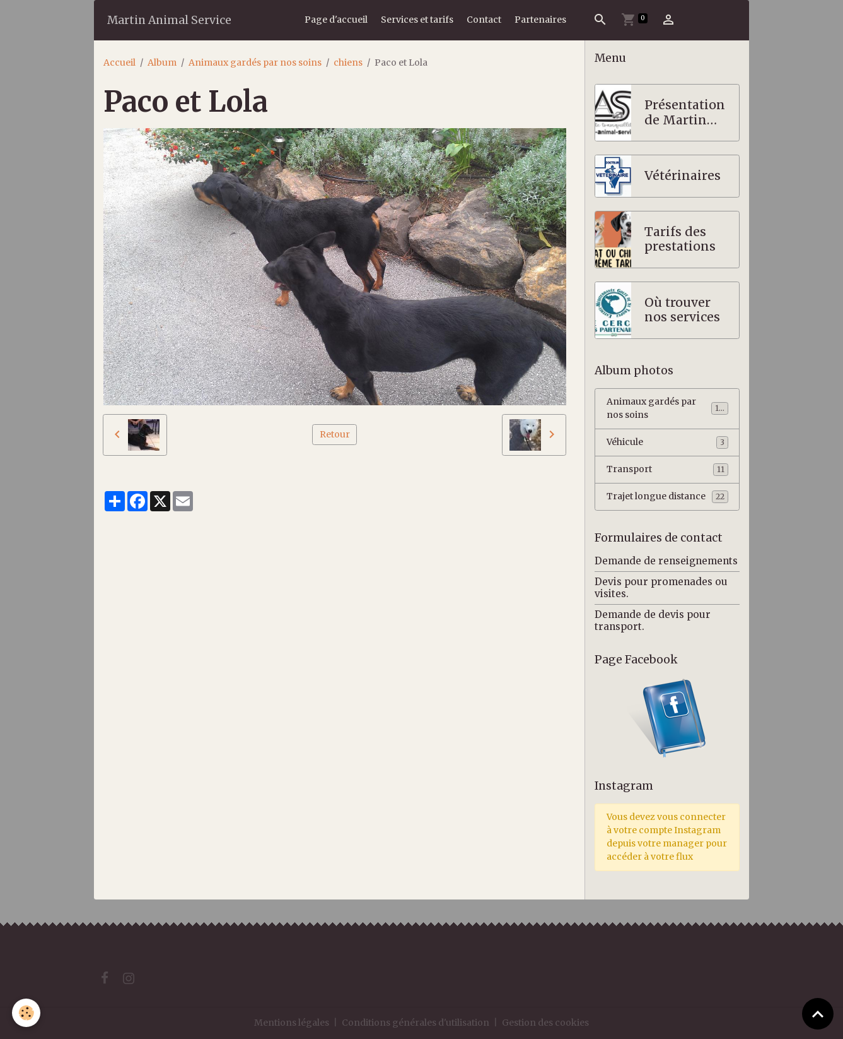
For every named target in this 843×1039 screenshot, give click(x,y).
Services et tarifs (417, 19)
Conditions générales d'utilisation (415, 1022)
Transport (667, 469)
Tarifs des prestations (680, 239)
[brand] (169, 20)
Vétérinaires (682, 176)
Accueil (119, 62)
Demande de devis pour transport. (653, 620)
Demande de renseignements (666, 561)
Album (162, 62)
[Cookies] (27, 1013)
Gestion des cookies (545, 1022)
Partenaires (540, 19)
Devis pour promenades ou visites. (661, 587)
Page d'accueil (336, 19)
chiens (348, 62)
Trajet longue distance (667, 496)
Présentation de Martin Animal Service (684, 113)
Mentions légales (291, 1022)
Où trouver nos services (682, 310)
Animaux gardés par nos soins (255, 62)
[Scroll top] (818, 1014)
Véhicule (667, 442)
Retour (335, 434)
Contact (484, 19)
